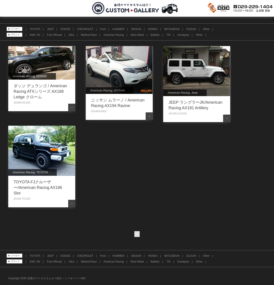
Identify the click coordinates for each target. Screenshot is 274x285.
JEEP (50, 29)
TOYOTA (35, 29)
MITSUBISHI (172, 29)
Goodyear (183, 34)
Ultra (71, 34)
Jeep (194, 92)
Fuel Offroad (54, 34)
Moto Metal (137, 34)
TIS (168, 34)
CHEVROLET (85, 29)
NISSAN (136, 29)
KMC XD (35, 34)
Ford (103, 29)
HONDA (152, 29)
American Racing (113, 34)
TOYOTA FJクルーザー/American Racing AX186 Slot (38, 187)
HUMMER (118, 29)
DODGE (65, 29)
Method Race (89, 34)
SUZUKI (191, 29)
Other (206, 29)
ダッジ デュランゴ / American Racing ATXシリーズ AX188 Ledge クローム (40, 91)
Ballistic (155, 34)
